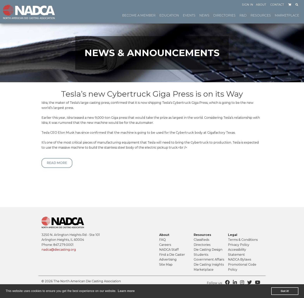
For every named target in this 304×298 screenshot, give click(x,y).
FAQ (162, 240)
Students (201, 254)
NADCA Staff (169, 249)
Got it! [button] (285, 291)
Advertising (168, 259)
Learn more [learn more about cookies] (126, 291)
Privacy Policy (238, 245)
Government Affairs (209, 259)
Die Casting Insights (209, 264)
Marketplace (203, 269)
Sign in (247, 4)
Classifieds (201, 240)
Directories (202, 245)
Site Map (166, 264)
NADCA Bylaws (239, 259)
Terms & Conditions (243, 240)
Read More (57, 163)
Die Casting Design (208, 249)
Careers (165, 245)
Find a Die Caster (172, 254)
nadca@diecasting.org (58, 249)
